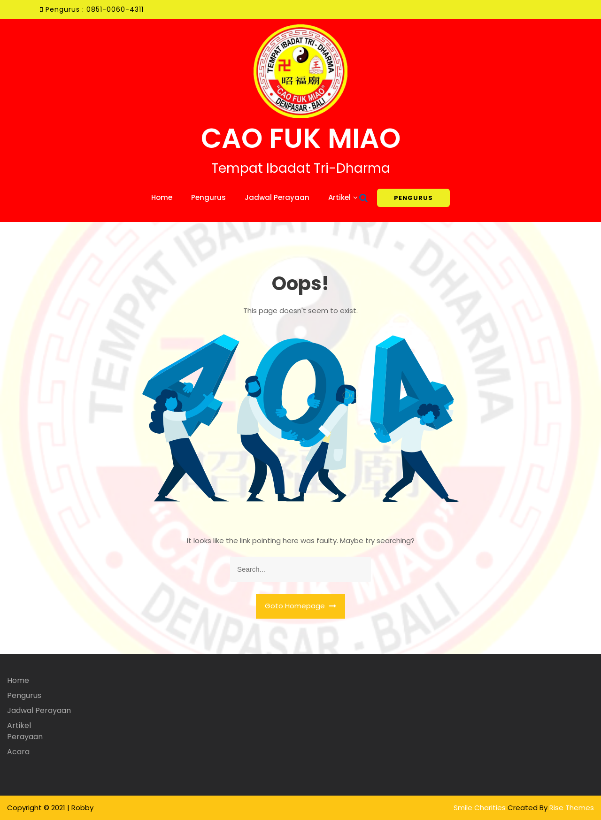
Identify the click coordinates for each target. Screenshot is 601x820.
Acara (18, 751)
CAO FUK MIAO (301, 138)
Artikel (339, 197)
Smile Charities (481, 807)
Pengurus (208, 197)
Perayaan (25, 736)
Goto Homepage (300, 606)
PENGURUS (413, 197)
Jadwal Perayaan (277, 197)
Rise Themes (571, 807)
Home (161, 197)
